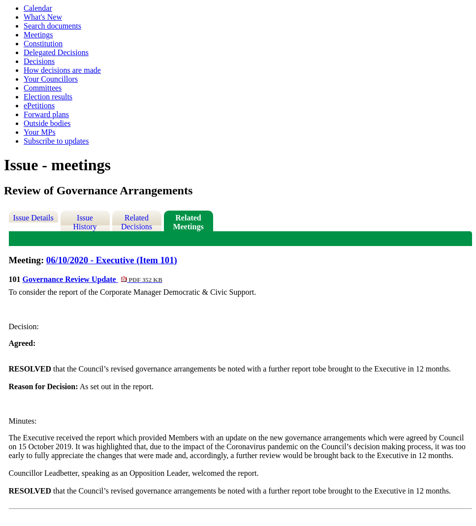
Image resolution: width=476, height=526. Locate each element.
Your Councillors (51, 79)
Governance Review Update (92, 279)
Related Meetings (188, 222)
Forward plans (46, 114)
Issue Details (33, 218)
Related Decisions (136, 222)
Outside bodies (47, 123)
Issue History (85, 222)
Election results (48, 97)
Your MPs (40, 132)
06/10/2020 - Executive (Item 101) (111, 260)
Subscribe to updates (56, 141)
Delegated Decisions (56, 52)
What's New (43, 17)
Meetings (38, 35)
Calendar (38, 8)
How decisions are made (62, 70)
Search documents (52, 26)
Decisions (39, 61)
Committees (43, 88)
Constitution (43, 43)
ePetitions (39, 105)
